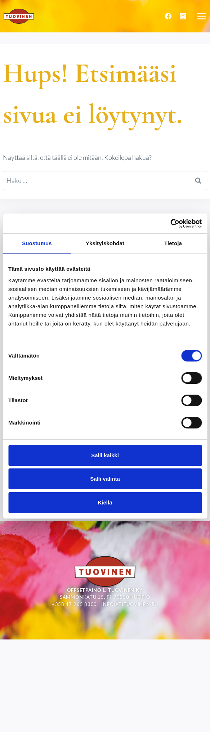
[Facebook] (168, 16)
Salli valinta (105, 479)
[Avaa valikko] (201, 16)
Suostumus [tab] (37, 243)
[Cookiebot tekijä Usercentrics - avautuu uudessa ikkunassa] (170, 223)
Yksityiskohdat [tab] (105, 243)
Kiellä (105, 502)
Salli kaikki (105, 455)
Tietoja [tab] (173, 243)
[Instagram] (183, 16)
